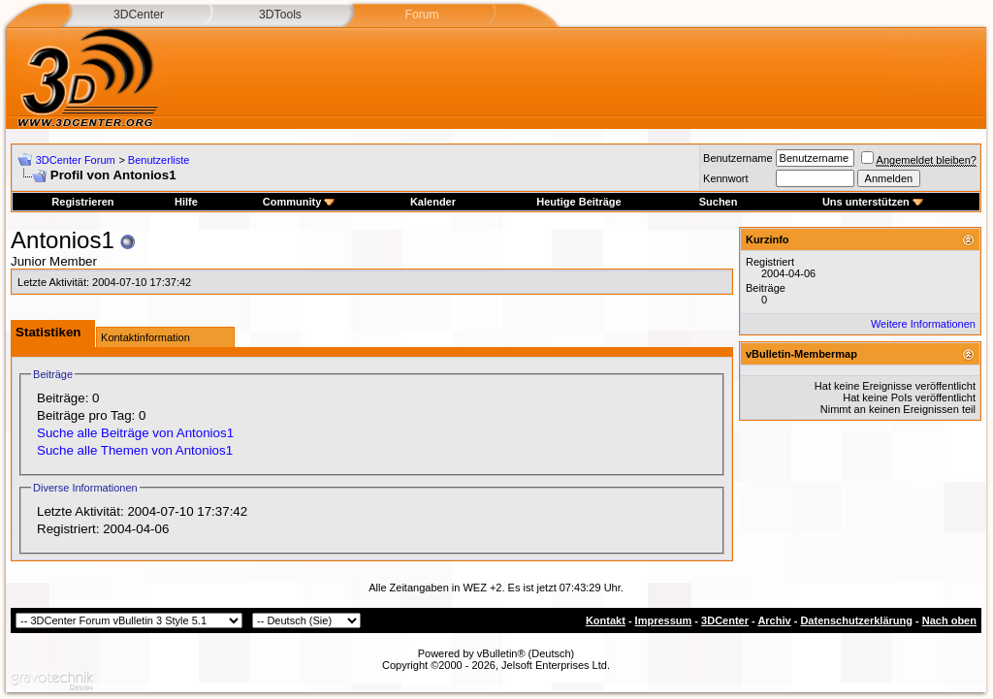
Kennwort (725, 178)
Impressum (663, 620)
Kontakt (605, 620)
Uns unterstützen (872, 201)
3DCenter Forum (75, 160)
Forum (421, 14)
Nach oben (949, 620)
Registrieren (82, 201)
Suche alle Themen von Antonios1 (135, 450)
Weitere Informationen (923, 324)
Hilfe (186, 201)
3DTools (280, 14)
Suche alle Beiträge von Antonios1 (135, 433)
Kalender (433, 201)
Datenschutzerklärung (856, 620)
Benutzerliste (159, 160)
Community (299, 201)
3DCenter (138, 14)
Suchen (718, 201)
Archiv (773, 620)
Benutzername (738, 158)
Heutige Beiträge (578, 201)
